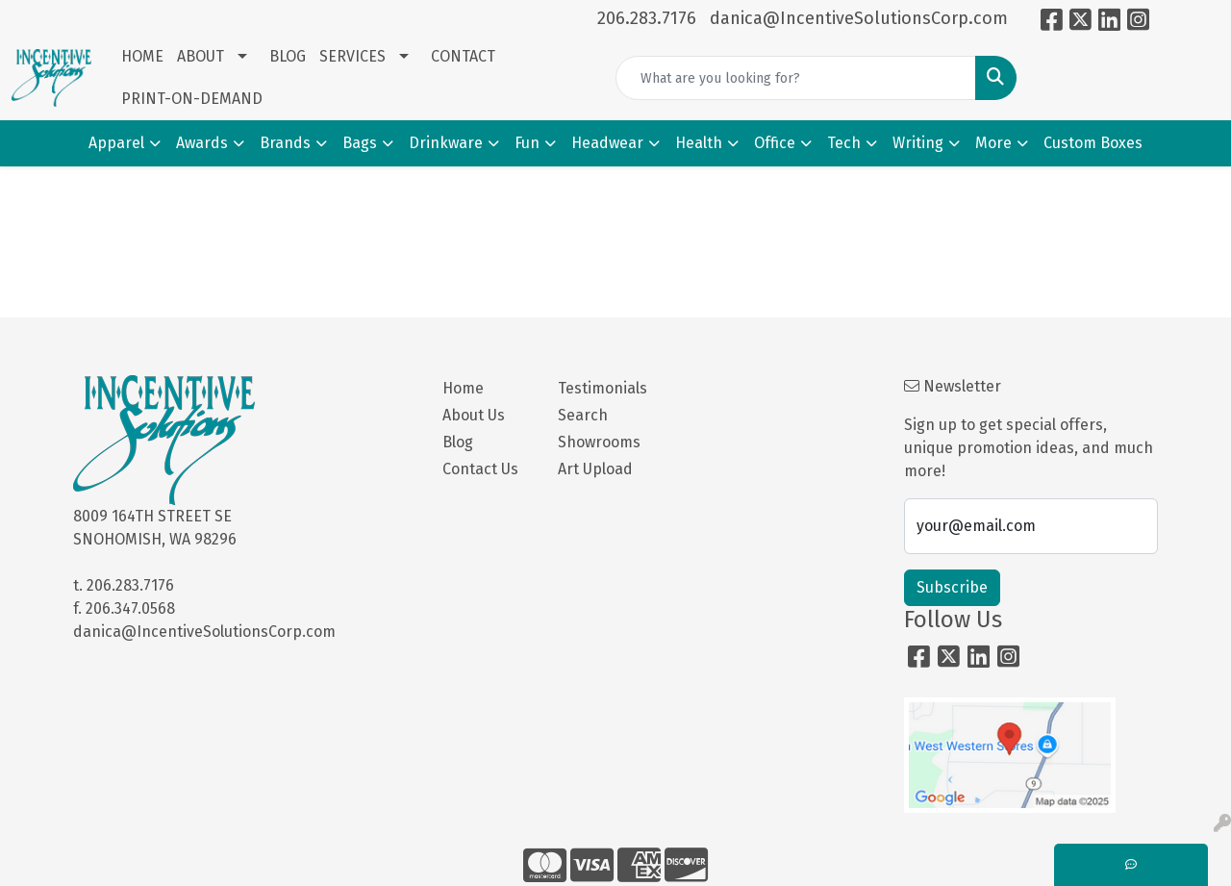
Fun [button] (527, 143)
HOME (142, 56)
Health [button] (698, 143)
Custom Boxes (1093, 143)
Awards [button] (202, 143)
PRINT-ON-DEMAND (192, 98)
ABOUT (200, 56)
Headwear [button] (607, 143)
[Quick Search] (796, 78)
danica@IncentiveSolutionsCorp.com (859, 18)
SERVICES (352, 56)
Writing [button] (917, 143)
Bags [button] (359, 143)
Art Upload (595, 469)
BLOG (287, 56)
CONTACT (463, 56)
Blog (457, 442)
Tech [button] (844, 143)
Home (463, 388)
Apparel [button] (116, 143)
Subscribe (952, 587)
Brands (285, 143)
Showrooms (599, 442)
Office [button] (774, 143)
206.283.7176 (646, 18)
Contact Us (480, 469)
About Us (473, 415)
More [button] (993, 143)
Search (583, 415)
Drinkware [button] (446, 143)
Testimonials (602, 388)
